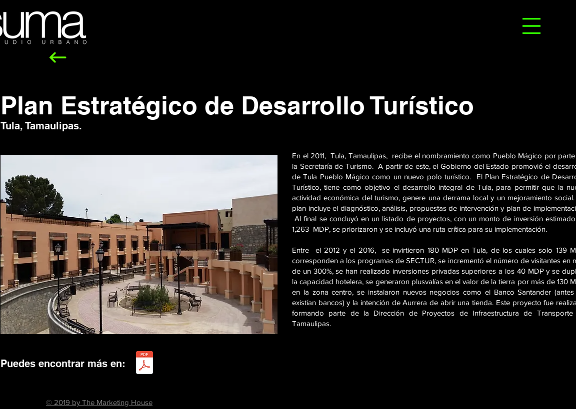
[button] (531, 26)
